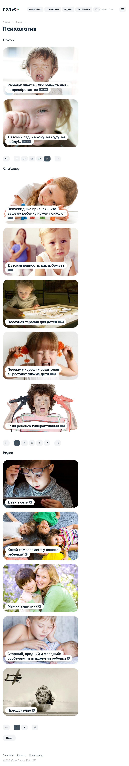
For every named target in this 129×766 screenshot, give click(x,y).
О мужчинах (35, 9)
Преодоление (19, 710)
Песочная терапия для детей (33, 322)
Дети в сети (19, 502)
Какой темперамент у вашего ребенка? (33, 551)
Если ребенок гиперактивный (34, 426)
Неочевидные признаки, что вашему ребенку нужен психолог (39, 215)
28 (32, 158)
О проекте (8, 755)
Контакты (21, 755)
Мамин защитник (23, 606)
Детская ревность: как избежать (36, 270)
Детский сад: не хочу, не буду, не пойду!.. (37, 139)
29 (39, 158)
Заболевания (83, 9)
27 (24, 158)
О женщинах (52, 9)
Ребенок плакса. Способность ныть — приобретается (40, 87)
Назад (9, 738)
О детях (68, 9)
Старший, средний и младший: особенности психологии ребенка (37, 655)
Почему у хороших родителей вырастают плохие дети (34, 371)
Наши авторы (36, 755)
